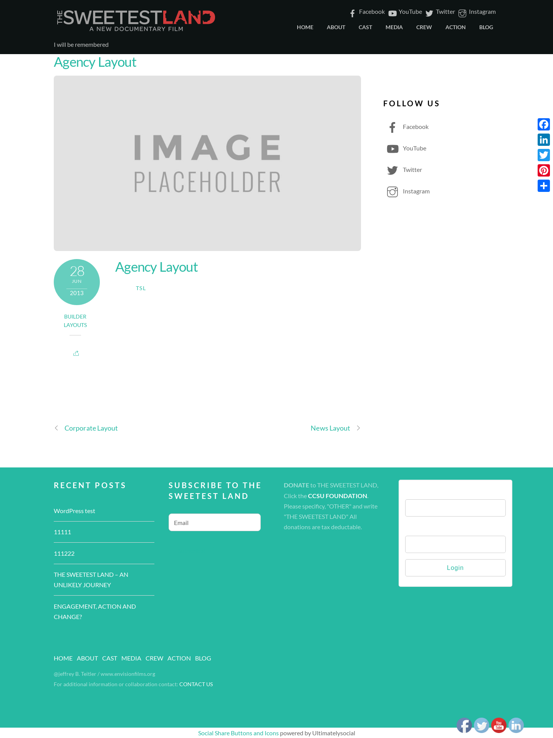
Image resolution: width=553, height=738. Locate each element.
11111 (62, 531)
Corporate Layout (86, 428)
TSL (141, 288)
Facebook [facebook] (366, 11)
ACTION (455, 27)
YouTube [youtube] (404, 11)
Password (418, 528)
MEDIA (394, 27)
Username (419, 491)
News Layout (336, 428)
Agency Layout (95, 61)
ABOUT (336, 27)
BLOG (486, 27)
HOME (305, 27)
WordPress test (74, 510)
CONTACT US (196, 684)
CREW (424, 27)
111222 (64, 553)
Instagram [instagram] (476, 11)
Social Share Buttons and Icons (238, 732)
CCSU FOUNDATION (337, 495)
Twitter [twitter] (439, 11)
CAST (365, 27)
